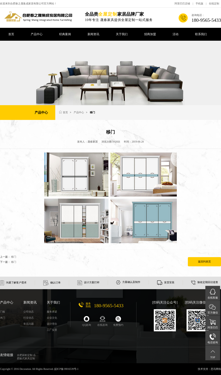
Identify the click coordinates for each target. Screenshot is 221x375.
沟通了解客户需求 (13, 282)
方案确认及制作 (128, 282)
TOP (212, 357)
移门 (92, 112)
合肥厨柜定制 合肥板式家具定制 (26, 358)
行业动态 (28, 317)
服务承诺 (52, 311)
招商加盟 (150, 34)
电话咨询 (213, 342)
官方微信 (213, 312)
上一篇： (8, 256)
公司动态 (28, 311)
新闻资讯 (93, 34)
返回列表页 (204, 261)
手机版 (199, 3)
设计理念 (52, 324)
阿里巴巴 (213, 327)
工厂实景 (52, 330)
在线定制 (214, 3)
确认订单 (52, 282)
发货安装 (165, 282)
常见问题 (28, 324)
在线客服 (213, 297)
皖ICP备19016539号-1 (66, 369)
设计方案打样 (88, 282)
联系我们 (201, 34)
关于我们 (122, 34)
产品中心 (37, 34)
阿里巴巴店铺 (182, 3)
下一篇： (8, 262)
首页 (11, 34)
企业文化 (52, 317)
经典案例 (65, 34)
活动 (175, 34)
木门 (2, 317)
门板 (2, 311)
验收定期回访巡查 (204, 282)
